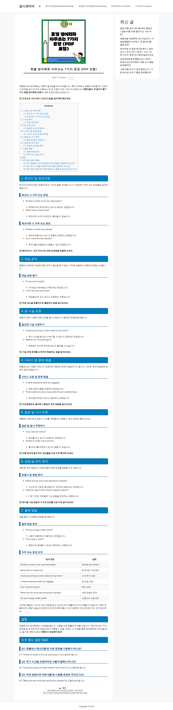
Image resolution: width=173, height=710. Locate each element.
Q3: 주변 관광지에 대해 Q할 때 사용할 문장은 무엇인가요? (50, 169)
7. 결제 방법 (26, 148)
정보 (64, 688)
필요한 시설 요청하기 (34, 128)
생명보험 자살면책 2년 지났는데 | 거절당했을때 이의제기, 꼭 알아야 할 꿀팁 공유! (137, 41)
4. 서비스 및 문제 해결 (31, 131)
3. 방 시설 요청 (28, 125)
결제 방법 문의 (31, 151)
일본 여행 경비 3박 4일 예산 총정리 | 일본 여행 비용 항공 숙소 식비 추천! (136, 31)
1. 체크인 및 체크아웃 (31, 110)
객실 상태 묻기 (31, 122)
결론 (23, 157)
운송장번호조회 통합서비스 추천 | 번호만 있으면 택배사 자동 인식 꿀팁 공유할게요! (136, 62)
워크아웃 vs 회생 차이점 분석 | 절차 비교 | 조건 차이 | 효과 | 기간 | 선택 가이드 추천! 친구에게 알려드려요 (136, 51)
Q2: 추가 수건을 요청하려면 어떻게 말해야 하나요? (46, 166)
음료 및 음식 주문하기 (34, 140)
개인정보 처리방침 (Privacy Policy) (92, 6)
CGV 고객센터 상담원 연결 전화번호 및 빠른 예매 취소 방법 (65, 693)
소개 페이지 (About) (143, 6)
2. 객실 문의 (26, 119)
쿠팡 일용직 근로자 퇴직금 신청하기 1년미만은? (65, 690)
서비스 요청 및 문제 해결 (35, 134)
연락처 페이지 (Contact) (120, 6)
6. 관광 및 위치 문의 (30, 142)
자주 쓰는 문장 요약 (33, 154)
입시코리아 (26, 6)
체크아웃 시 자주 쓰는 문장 (36, 116)
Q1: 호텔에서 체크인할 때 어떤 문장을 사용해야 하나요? (49, 163)
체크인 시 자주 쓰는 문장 (35, 113)
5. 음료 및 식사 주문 (30, 137)
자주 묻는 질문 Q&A (30, 160)
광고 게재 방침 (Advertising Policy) (59, 6)
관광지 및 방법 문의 (33, 145)
